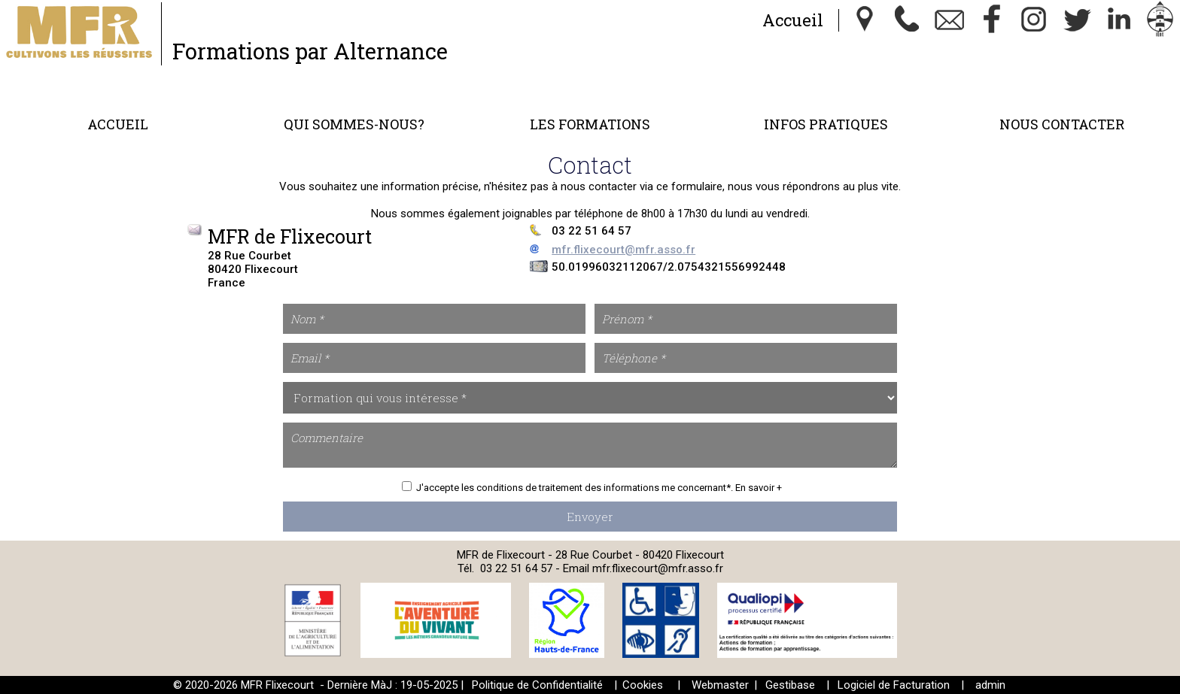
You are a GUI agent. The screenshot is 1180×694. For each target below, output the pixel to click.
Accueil (792, 20)
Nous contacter (1061, 124)
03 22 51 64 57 (516, 568)
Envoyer (590, 516)
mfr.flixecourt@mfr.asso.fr (623, 249)
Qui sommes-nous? (354, 124)
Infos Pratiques (826, 124)
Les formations (590, 124)
